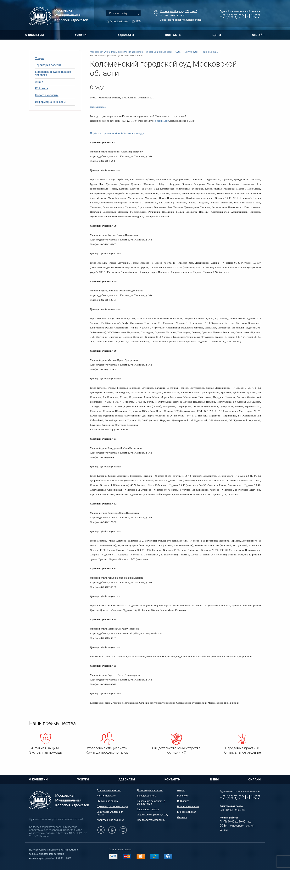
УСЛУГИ (80, 34)
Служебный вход (119, 21)
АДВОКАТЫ (126, 34)
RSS (138, 21)
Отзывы (182, 817)
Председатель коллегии (151, 819)
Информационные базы (50, 101)
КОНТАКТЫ (173, 34)
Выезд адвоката (146, 795)
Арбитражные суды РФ (110, 819)
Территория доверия (48, 65)
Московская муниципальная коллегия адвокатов (116, 52)
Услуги (39, 58)
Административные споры (112, 806)
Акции (39, 81)
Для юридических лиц (150, 790)
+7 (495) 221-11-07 (240, 16)
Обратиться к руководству (152, 814)
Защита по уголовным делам (110, 813)
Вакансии (183, 795)
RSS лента (41, 88)
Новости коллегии (47, 95)
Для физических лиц (109, 790)
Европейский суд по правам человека (53, 73)
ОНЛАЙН (258, 34)
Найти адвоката (106, 795)
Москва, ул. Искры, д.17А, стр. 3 (178, 11)
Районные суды (210, 52)
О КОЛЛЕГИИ (34, 34)
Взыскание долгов (148, 809)
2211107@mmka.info (232, 809)
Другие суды (191, 52)
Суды (178, 52)
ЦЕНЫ (217, 34)
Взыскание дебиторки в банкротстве (151, 802)
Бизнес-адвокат (186, 811)
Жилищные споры (107, 801)
